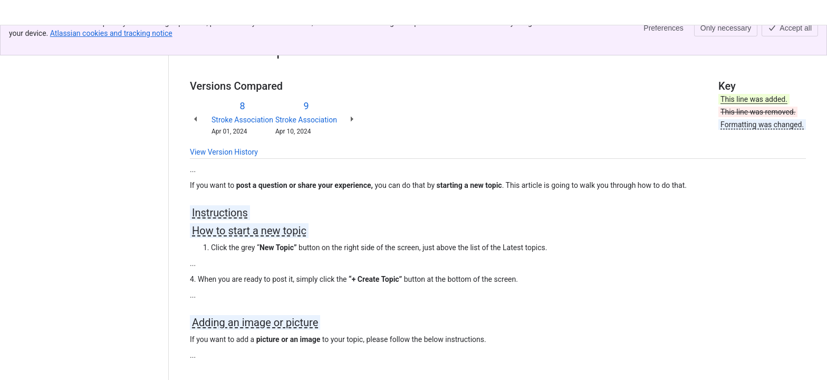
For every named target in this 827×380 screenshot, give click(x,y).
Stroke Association (242, 120)
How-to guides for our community (279, 36)
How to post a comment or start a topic (408, 36)
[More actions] (796, 39)
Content (203, 36)
